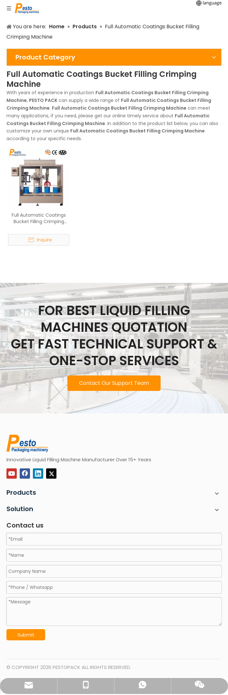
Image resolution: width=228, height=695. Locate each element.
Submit (26, 634)
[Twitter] (51, 473)
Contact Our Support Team (114, 383)
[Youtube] (11, 473)
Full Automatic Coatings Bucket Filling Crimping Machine (39, 218)
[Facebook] (25, 473)
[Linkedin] (38, 473)
